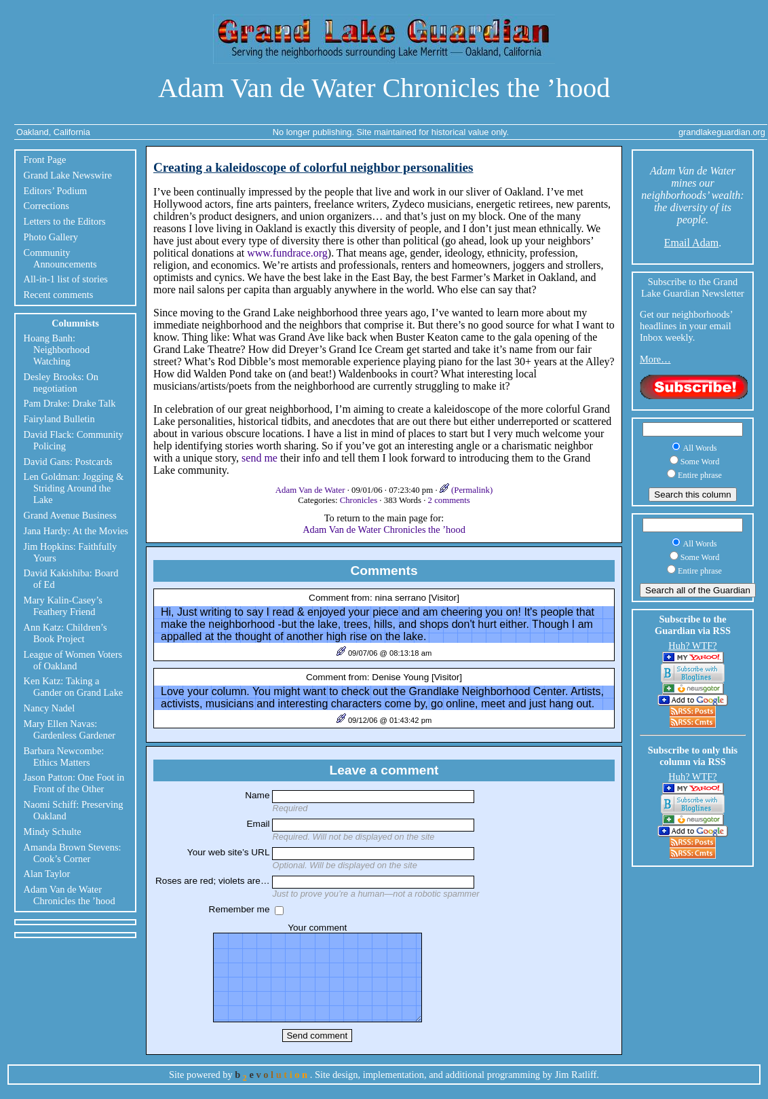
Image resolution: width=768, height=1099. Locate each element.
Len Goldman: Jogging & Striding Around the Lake (74, 488)
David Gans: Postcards (68, 461)
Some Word (700, 461)
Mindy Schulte (52, 831)
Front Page (45, 159)
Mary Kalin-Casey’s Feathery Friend (63, 606)
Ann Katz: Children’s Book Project (65, 633)
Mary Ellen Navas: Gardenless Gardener (69, 729)
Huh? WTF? (692, 645)
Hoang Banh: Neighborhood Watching (57, 350)
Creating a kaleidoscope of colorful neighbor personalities (313, 167)
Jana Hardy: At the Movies (76, 530)
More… (655, 359)
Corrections (46, 205)
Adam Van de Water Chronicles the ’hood (384, 88)
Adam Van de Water (311, 490)
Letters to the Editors (65, 221)
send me (259, 458)
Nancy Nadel (49, 708)
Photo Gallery (51, 236)
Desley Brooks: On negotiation (61, 382)
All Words (699, 448)
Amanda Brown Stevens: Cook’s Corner (72, 853)
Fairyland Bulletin (59, 418)
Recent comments (59, 294)
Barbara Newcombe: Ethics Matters (64, 756)
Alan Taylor (47, 873)
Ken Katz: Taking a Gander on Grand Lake (73, 686)
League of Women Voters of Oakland (73, 660)
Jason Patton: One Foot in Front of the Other (74, 783)
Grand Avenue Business (70, 515)
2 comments (449, 500)
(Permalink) (466, 490)
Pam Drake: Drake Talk (70, 403)
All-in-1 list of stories (66, 279)
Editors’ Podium (56, 190)
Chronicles (358, 500)
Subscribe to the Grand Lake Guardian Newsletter (692, 287)
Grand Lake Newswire (68, 175)
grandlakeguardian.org (721, 132)
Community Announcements (60, 258)
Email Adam (691, 242)
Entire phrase (700, 475)
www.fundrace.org (287, 253)
